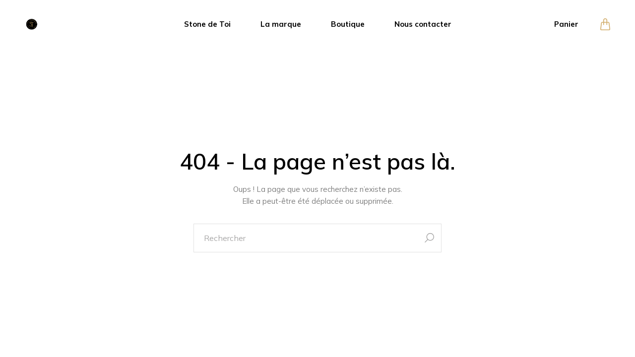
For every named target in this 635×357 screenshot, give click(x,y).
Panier (566, 24)
